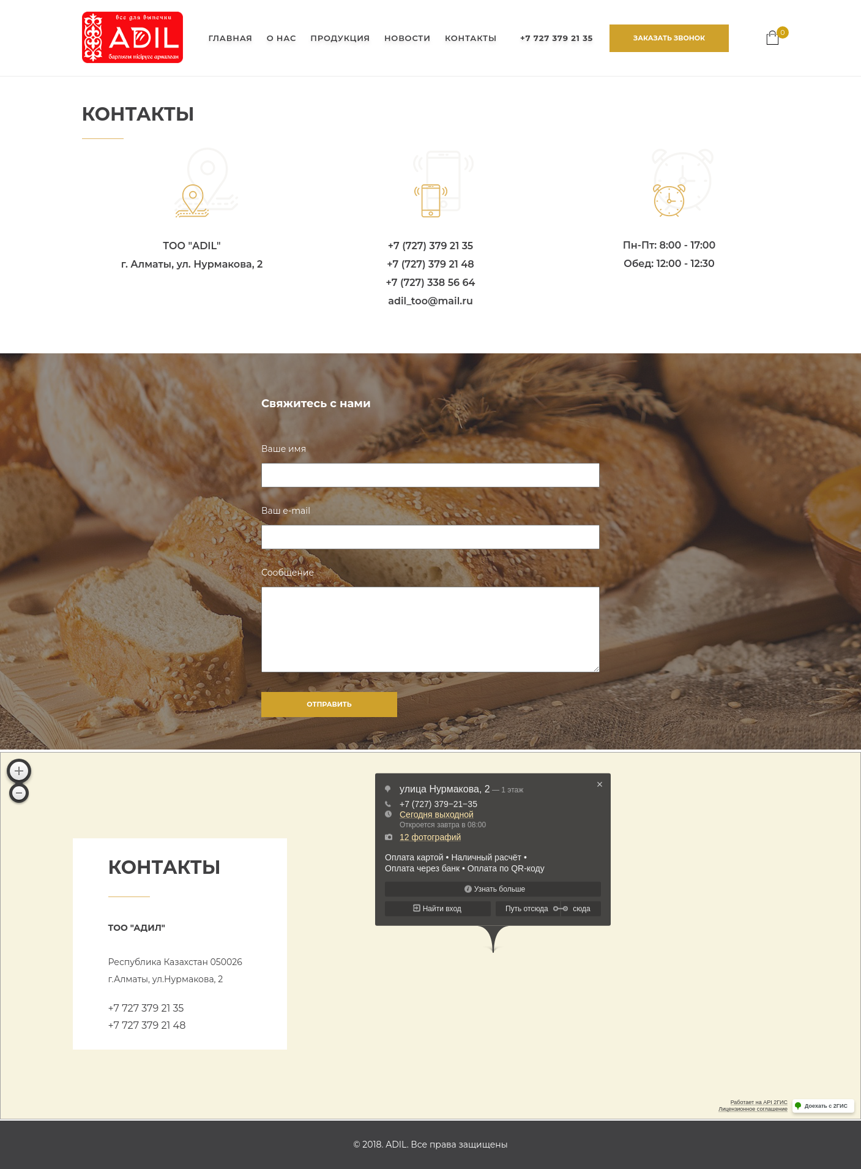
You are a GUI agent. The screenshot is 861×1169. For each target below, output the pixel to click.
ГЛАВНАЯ (230, 38)
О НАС (282, 38)
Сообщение (287, 572)
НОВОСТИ (407, 38)
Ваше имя (283, 448)
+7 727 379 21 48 (147, 1025)
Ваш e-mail (285, 510)
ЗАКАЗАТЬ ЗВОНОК (669, 38)
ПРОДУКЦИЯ (340, 38)
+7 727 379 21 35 (146, 1008)
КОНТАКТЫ (471, 38)
